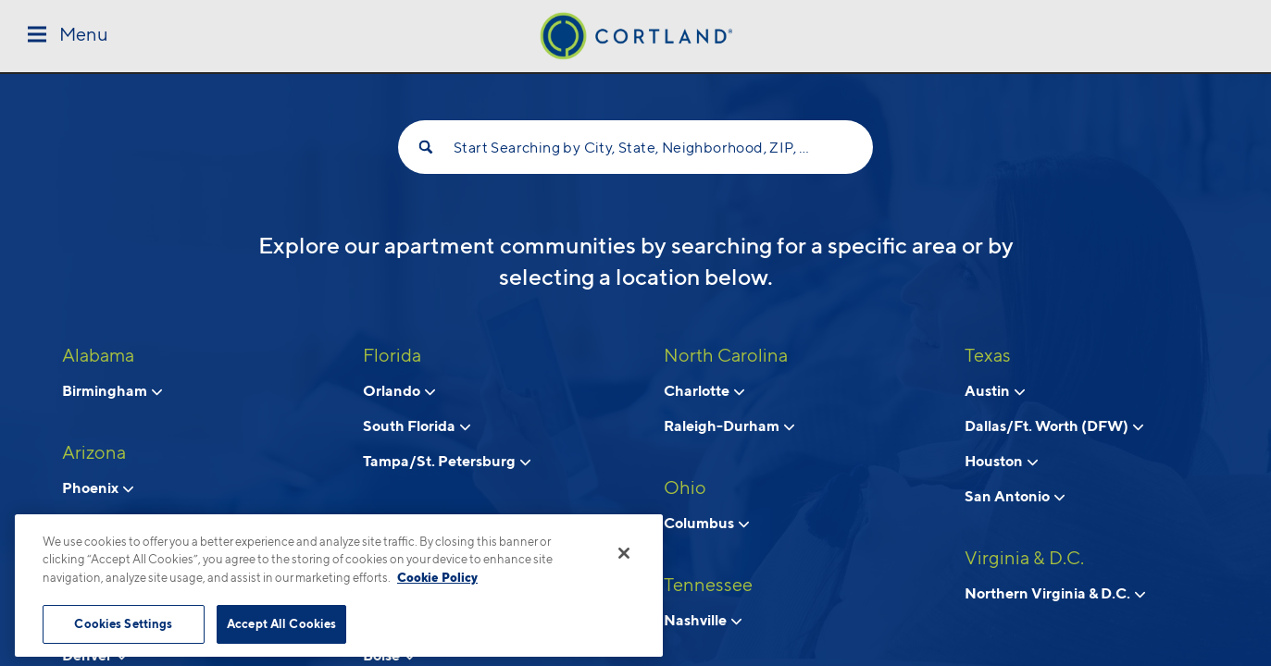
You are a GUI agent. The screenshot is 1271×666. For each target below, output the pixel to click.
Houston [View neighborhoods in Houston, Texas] (1001, 460)
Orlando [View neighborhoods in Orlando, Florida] (399, 390)
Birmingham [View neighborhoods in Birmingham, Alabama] (112, 390)
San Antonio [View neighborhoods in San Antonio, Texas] (1015, 496)
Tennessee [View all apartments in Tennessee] (708, 585)
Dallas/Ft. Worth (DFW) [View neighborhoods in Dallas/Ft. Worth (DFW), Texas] (1054, 425)
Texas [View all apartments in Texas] (988, 355)
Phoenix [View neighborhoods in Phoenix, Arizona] (97, 487)
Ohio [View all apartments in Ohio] (685, 487)
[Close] (624, 553)
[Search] (426, 147)
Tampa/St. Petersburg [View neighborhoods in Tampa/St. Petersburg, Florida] (446, 460)
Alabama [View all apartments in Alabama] (98, 355)
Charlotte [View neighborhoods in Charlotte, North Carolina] (704, 390)
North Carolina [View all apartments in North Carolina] (726, 355)
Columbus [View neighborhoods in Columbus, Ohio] (706, 522)
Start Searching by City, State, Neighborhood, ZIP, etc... (635, 147)
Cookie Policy (437, 577)
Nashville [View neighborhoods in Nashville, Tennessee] (702, 619)
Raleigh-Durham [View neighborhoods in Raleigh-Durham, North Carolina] (729, 425)
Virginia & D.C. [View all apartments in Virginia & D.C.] (1024, 558)
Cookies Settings (123, 623)
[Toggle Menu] (68, 35)
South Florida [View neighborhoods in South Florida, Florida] (416, 425)
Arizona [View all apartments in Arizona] (94, 452)
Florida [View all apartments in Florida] (392, 355)
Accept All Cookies (281, 623)
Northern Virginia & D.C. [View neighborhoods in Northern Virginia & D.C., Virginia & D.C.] (1055, 593)
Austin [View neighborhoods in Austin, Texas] (995, 390)
